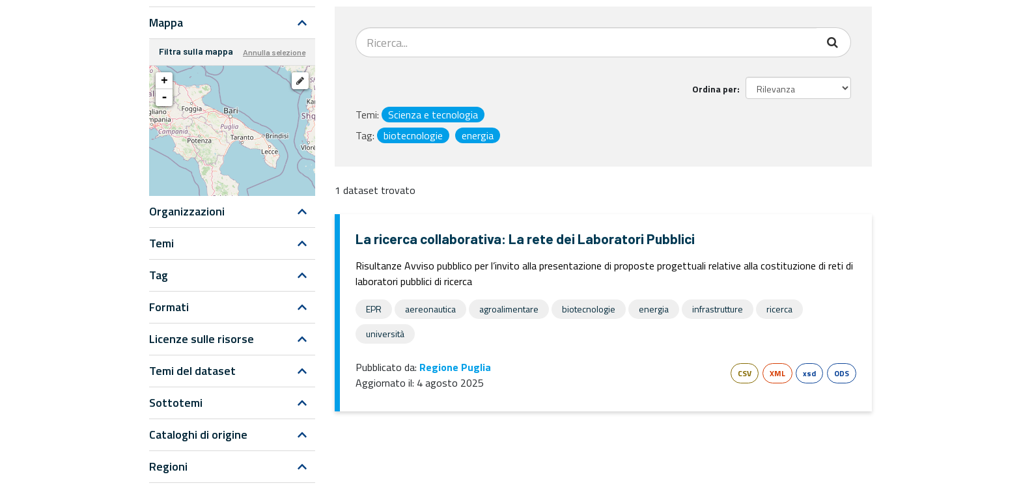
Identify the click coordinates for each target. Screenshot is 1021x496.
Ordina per (714, 89)
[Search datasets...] (586, 42)
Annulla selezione (274, 52)
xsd (809, 373)
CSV (744, 373)
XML (777, 373)
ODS (841, 373)
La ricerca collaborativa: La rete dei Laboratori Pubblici (525, 238)
